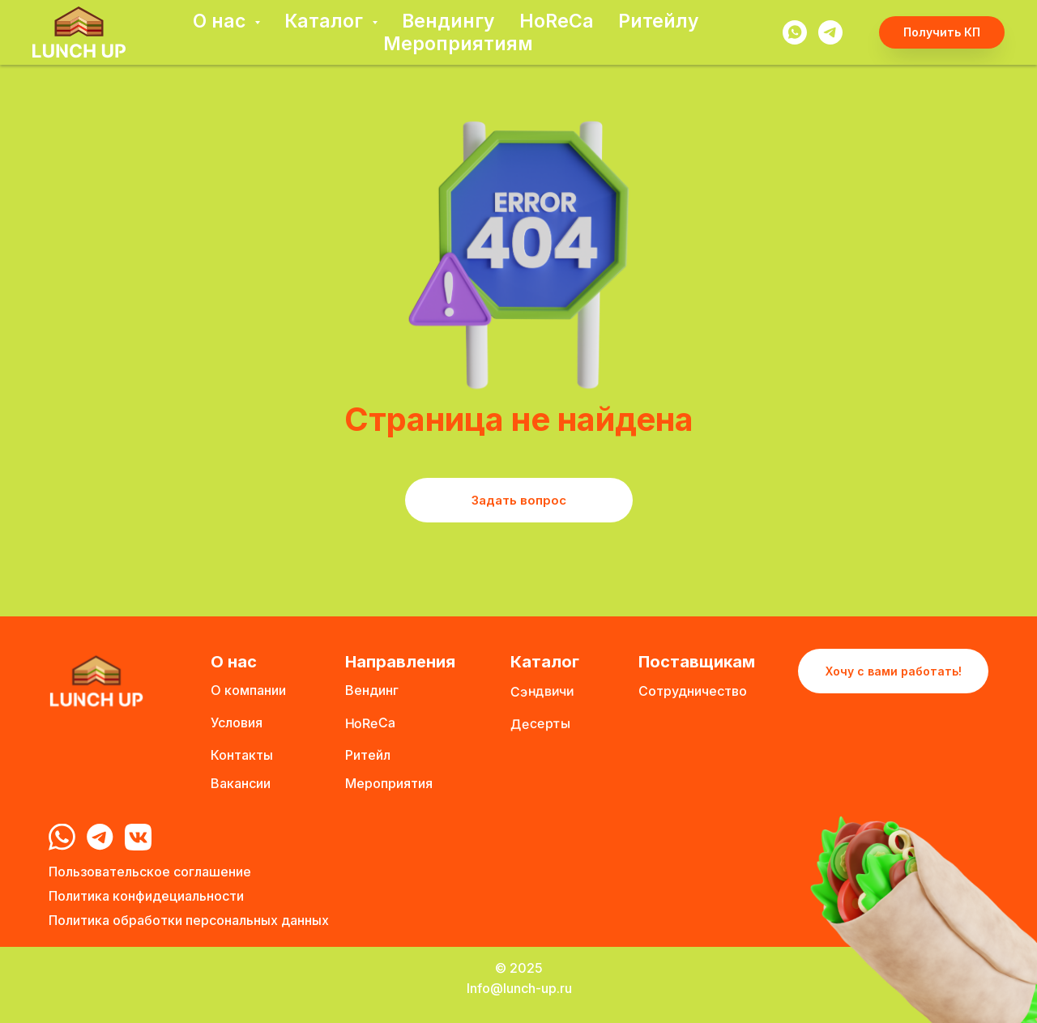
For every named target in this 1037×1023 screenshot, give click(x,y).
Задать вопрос (519, 500)
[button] (942, 32)
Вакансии (241, 783)
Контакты (242, 755)
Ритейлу (658, 21)
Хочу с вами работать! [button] (894, 671)
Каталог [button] (326, 21)
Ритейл (367, 755)
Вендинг (372, 690)
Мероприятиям (458, 43)
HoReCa (556, 21)
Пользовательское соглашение (150, 871)
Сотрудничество (692, 691)
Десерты (540, 722)
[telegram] (830, 32)
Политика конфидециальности (146, 896)
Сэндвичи (542, 690)
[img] (62, 837)
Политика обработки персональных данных (189, 920)
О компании (248, 690)
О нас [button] (221, 21)
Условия (236, 722)
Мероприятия (389, 783)
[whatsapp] (795, 32)
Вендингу (448, 21)
